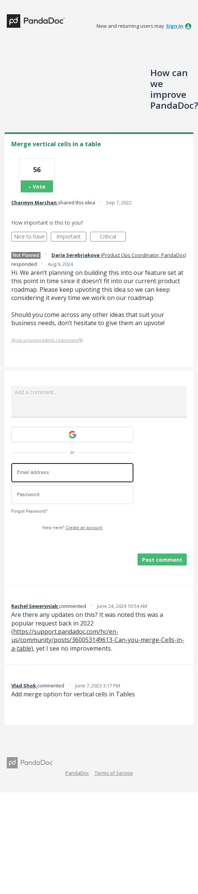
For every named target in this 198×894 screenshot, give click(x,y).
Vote (39, 186)
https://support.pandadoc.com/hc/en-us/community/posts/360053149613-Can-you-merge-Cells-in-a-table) (97, 639)
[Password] (72, 494)
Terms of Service (114, 773)
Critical (113, 237)
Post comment (162, 559)
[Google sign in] (72, 434)
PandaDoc (77, 773)
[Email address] (72, 472)
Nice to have (30, 237)
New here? (72, 528)
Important (71, 237)
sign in (174, 25)
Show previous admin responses (46, 340)
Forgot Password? (29, 511)
